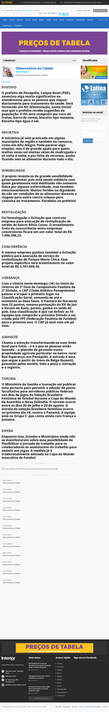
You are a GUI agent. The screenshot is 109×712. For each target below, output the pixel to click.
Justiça (28, 20)
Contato (36, 10)
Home (5, 20)
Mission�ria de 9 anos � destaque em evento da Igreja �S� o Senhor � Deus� (40, 665)
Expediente (67, 707)
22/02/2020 (33, 693)
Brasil (35, 20)
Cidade (30, 2)
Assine (81, 707)
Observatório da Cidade (34, 68)
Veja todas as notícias (41, 698)
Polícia (48, 20)
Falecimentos (7, 25)
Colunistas (61, 695)
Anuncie (17, 10)
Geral (55, 20)
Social (62, 20)
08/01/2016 (33, 670)
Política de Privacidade (92, 707)
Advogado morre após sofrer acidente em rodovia (39, 677)
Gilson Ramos (22, 71)
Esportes (20, 20)
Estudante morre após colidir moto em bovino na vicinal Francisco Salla (39, 689)
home (74, 60)
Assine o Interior (27, 10)
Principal (59, 707)
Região (41, 20)
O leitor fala (9, 10)
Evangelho (18, 25)
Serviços (75, 707)
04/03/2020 (33, 680)
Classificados (62, 689)
